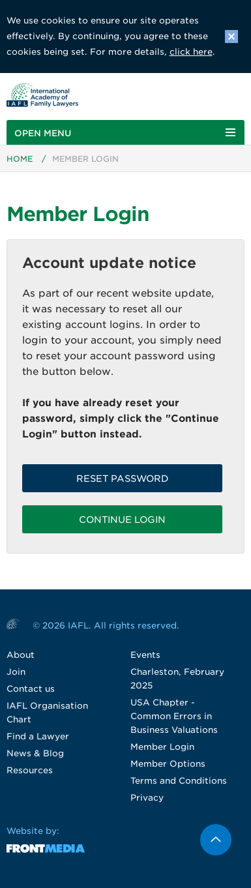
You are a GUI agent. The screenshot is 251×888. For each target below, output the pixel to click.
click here (191, 52)
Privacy (147, 798)
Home (20, 159)
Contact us (31, 689)
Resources (30, 770)
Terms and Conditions (178, 781)
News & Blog (35, 753)
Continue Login (122, 519)
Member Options (167, 764)
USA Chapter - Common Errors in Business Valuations (174, 716)
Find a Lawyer (38, 736)
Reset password (122, 478)
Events (145, 655)
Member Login (162, 747)
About (21, 655)
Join (16, 672)
